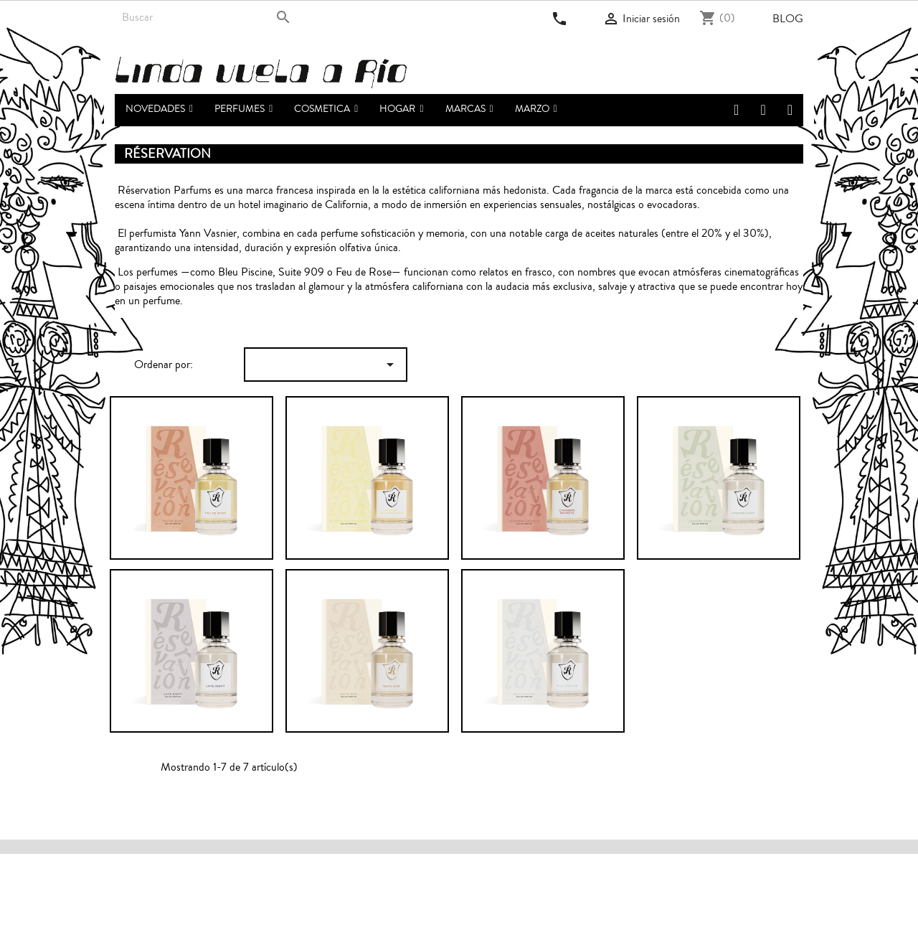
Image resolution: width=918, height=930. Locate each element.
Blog (787, 19)
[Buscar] (206, 17)
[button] (243, 110)
